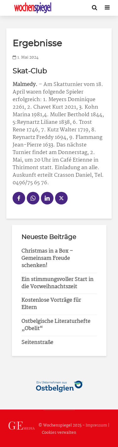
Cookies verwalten (59, 432)
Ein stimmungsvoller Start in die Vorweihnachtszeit (57, 283)
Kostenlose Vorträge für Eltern (51, 304)
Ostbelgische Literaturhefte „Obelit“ (55, 325)
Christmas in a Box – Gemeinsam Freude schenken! (47, 258)
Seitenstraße (37, 342)
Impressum (96, 425)
